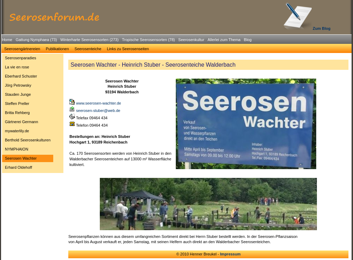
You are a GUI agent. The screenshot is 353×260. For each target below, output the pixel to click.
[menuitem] (7, 40)
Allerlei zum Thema (224, 40)
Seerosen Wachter (21, 158)
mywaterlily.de (17, 131)
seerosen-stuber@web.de (94, 110)
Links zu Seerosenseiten (128, 49)
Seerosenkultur (191, 40)
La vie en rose (17, 67)
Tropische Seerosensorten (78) (148, 40)
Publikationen (57, 49)
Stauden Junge (18, 94)
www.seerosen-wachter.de (95, 103)
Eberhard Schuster (21, 76)
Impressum (230, 254)
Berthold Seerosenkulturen (27, 140)
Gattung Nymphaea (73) (36, 40)
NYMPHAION (16, 149)
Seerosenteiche (88, 49)
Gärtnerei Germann (21, 122)
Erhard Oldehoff (18, 167)
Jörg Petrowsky (18, 85)
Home (7, 40)
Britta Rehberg (17, 113)
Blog (247, 40)
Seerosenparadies (20, 58)
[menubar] (126, 40)
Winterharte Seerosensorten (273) (89, 40)
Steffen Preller (17, 103)
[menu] (27, 113)
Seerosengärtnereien (22, 49)
